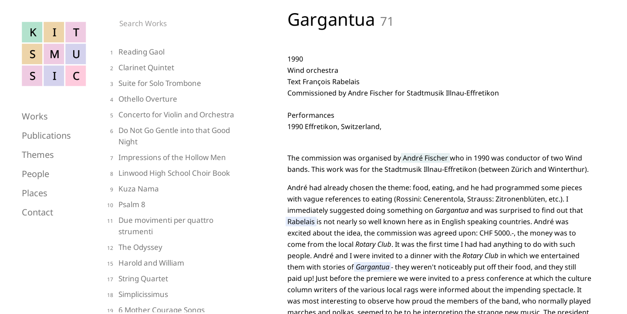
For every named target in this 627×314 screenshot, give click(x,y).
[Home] (54, 84)
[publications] (65, 133)
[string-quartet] (169, 280)
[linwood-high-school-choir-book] (169, 174)
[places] (65, 190)
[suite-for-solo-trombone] (169, 84)
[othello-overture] (169, 100)
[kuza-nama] (169, 190)
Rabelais (301, 221)
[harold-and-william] (169, 264)
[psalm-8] (169, 205)
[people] (65, 171)
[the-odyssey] (169, 248)
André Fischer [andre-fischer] (425, 158)
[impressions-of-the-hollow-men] (169, 158)
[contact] (65, 209)
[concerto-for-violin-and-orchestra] (169, 116)
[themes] (65, 152)
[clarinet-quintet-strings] (169, 68)
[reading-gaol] (169, 53)
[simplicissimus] (169, 295)
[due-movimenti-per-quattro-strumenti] (169, 227)
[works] (65, 113)
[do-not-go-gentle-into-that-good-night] (169, 137)
